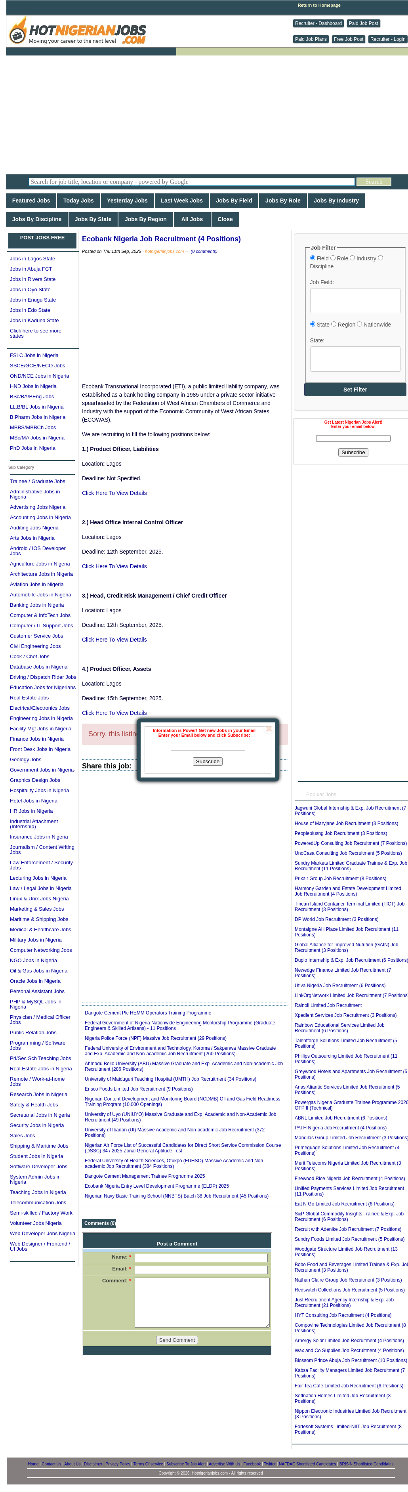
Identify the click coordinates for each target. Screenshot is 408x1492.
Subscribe (207, 761)
